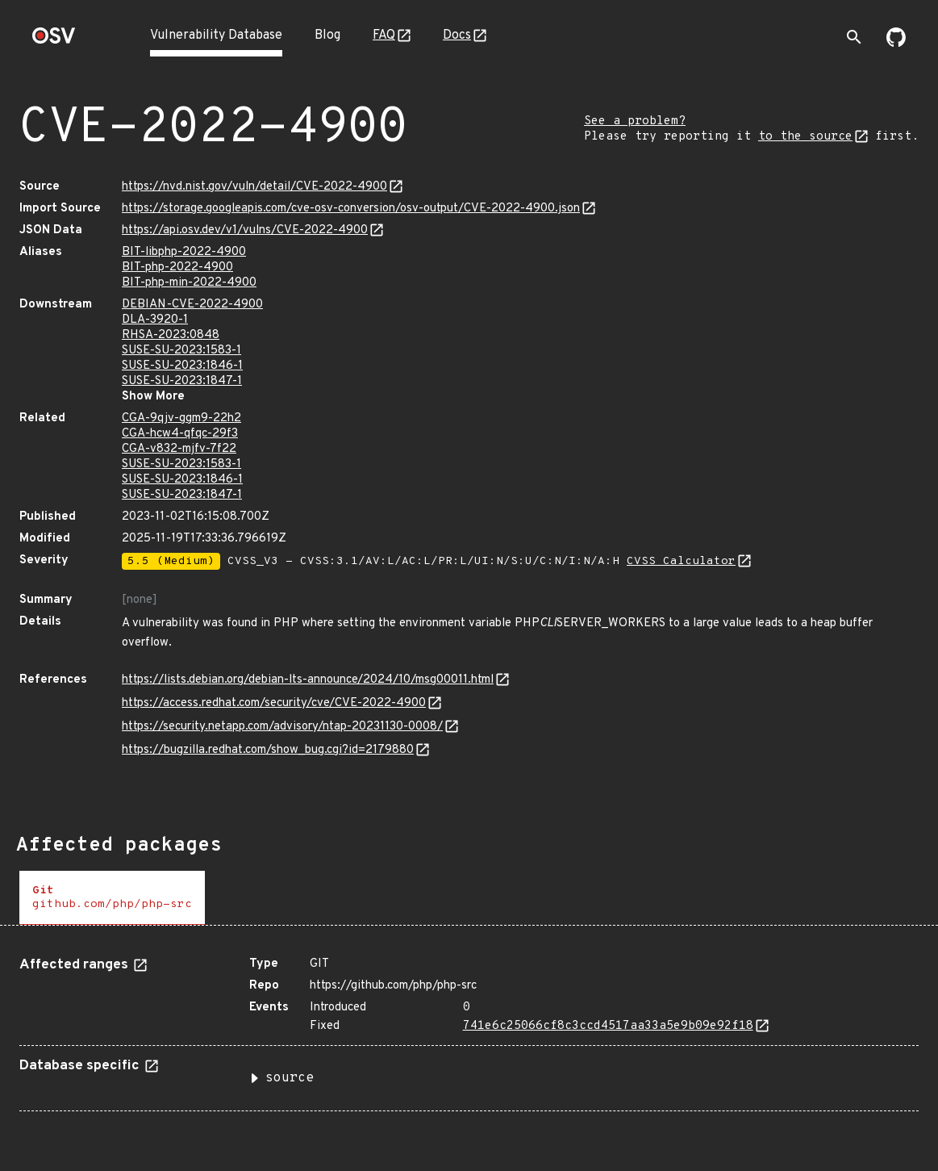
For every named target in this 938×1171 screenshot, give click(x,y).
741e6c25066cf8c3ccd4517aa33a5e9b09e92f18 (608, 1026)
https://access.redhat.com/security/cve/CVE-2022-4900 (274, 703)
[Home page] (54, 41)
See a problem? (635, 121)
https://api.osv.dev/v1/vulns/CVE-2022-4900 (245, 230)
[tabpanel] (469, 1028)
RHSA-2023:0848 (170, 335)
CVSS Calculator (681, 561)
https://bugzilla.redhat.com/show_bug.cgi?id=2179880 (268, 750)
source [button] (289, 1078)
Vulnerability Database (216, 35)
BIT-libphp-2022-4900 (184, 252)
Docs (457, 35)
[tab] (112, 898)
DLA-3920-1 (155, 320)
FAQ (384, 35)
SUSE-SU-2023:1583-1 (181, 350)
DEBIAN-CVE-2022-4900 (192, 304)
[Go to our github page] (896, 44)
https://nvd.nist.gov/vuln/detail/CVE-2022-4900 (254, 186)
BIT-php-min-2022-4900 (189, 283)
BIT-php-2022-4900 (177, 267)
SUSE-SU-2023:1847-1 (182, 381)
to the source (805, 136)
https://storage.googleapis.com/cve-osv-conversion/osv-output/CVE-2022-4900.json (351, 208)
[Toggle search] (854, 37)
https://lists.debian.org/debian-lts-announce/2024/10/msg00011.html (308, 680)
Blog (327, 35)
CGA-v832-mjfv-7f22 (179, 449)
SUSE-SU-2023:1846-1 (182, 366)
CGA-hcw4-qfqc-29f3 (180, 433)
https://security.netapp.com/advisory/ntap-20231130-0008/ (282, 726)
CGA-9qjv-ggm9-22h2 (181, 418)
